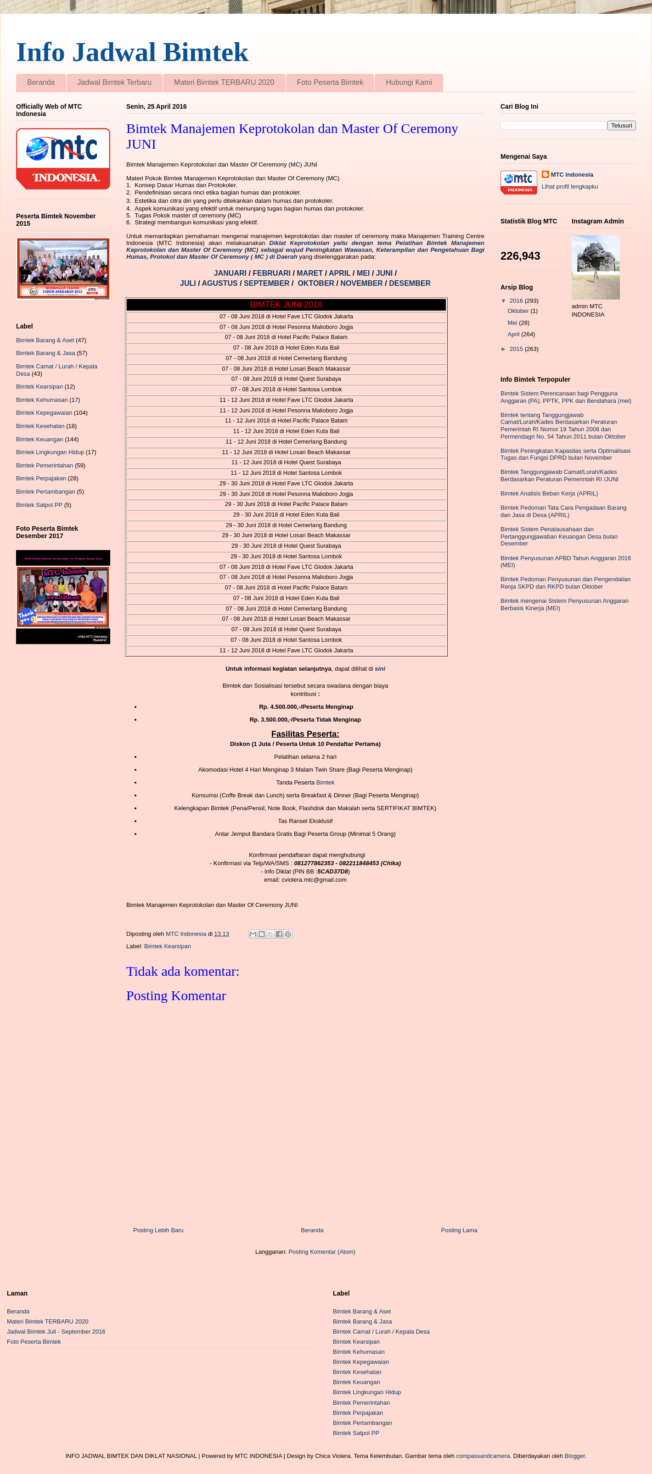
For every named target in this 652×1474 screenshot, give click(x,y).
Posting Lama (459, 1230)
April (515, 334)
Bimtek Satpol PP (39, 504)
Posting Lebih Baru (158, 1230)
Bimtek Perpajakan (41, 478)
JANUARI (231, 273)
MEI (364, 273)
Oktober (519, 310)
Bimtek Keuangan (39, 439)
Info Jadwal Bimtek (132, 52)
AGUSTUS (221, 283)
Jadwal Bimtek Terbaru (115, 82)
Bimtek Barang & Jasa (45, 353)
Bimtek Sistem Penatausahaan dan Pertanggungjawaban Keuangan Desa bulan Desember (559, 536)
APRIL (341, 273)
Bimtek (325, 782)
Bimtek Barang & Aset (45, 340)
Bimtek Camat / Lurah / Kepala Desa (381, 1331)
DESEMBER (410, 283)
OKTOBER (316, 283)
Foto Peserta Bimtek (330, 82)
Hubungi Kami (409, 82)
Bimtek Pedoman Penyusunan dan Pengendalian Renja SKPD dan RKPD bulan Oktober (565, 583)
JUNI (385, 273)
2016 (517, 300)
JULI (189, 283)
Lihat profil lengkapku (570, 186)
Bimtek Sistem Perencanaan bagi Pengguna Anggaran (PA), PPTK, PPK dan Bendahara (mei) (565, 397)
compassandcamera (483, 1455)
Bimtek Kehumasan (42, 399)
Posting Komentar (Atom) (321, 1251)
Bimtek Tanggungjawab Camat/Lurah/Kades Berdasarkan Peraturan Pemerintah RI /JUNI (559, 475)
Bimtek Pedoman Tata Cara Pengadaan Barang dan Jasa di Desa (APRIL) (563, 511)
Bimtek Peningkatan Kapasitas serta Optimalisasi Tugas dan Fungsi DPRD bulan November (565, 454)
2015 (517, 348)
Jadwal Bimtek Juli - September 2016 (56, 1331)
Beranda (41, 82)
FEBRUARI (272, 273)
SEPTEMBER (268, 283)
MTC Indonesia (572, 174)
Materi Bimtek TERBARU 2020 (224, 82)
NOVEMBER (361, 283)
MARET (311, 273)
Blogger (575, 1455)
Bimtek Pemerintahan (44, 465)
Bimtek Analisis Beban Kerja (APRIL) (549, 493)
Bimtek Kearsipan (167, 946)
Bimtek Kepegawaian (44, 412)
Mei (513, 322)
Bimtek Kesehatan (40, 426)
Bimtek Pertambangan (45, 491)
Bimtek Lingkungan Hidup (50, 452)
